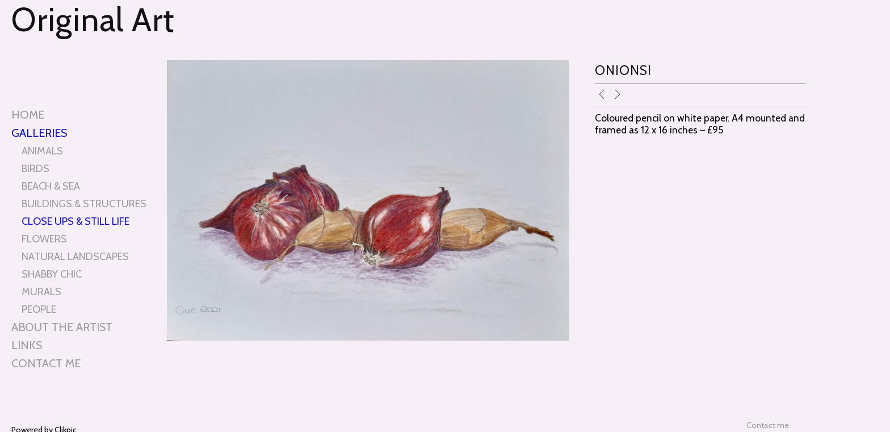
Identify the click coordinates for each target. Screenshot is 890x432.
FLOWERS (44, 238)
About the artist (61, 327)
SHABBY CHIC (52, 273)
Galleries (39, 133)
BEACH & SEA (51, 185)
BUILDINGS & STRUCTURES (84, 203)
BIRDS (35, 168)
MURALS (41, 291)
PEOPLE (39, 309)
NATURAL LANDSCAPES (75, 256)
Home (27, 114)
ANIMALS (42, 150)
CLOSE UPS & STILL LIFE (75, 221)
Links (26, 345)
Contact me (46, 363)
